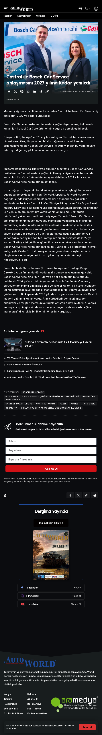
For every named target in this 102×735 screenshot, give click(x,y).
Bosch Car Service (33, 392)
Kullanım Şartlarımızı (26, 478)
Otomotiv (11, 408)
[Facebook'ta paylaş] (8, 91)
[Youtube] (51, 604)
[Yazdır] (94, 495)
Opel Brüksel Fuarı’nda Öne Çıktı (24, 364)
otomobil (89, 404)
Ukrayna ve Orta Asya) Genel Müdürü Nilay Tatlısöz (51, 408)
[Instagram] (51, 596)
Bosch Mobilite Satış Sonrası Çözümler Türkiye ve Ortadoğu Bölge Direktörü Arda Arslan (50, 398)
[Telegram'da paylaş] (40, 91)
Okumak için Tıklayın (51, 523)
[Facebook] (51, 587)
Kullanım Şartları (53, 725)
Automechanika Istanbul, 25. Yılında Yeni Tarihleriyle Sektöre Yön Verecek (46, 377)
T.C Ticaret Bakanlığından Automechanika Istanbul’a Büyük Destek (43, 358)
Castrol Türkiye (45, 404)
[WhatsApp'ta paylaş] (28, 91)
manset (75, 404)
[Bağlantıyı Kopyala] (47, 91)
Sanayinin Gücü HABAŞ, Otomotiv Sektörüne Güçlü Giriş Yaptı (40, 370)
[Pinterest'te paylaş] (21, 91)
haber (63, 404)
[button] (87, 727)
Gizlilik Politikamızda (60, 478)
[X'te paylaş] (15, 91)
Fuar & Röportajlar (20, 70)
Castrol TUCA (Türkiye (18, 404)
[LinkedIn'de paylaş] (34, 91)
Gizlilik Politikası (33, 725)
